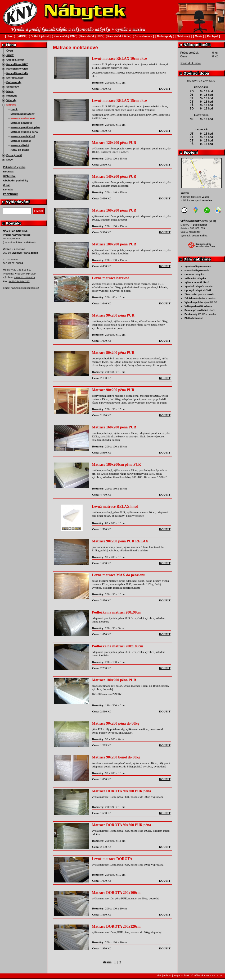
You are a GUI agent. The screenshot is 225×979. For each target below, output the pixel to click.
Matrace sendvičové (23, 136)
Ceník (14, 109)
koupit (164, 88)
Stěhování (9, 176)
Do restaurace (15, 77)
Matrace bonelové (21, 122)
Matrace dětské (20, 145)
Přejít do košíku (191, 63)
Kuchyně (11, 95)
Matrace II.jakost (21, 140)
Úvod (9, 50)
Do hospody (13, 82)
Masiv (10, 91)
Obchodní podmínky (15, 180)
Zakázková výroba (14, 167)
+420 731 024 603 (24, 277)
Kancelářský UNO (17, 68)
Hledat (38, 211)
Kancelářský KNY (17, 64)
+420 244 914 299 (25, 273)
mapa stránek (181, 975)
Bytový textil (14, 155)
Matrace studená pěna (24, 131)
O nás (6, 185)
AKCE (10, 55)
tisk (159, 975)
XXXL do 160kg (20, 149)
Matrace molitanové (23, 118)
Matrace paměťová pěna (25, 127)
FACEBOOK (10, 194)
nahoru (167, 975)
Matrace (11, 104)
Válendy (11, 100)
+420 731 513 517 (21, 269)
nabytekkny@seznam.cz (25, 287)
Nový (9, 159)
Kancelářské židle (17, 73)
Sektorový (12, 86)
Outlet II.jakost (15, 59)
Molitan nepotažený (22, 113)
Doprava (8, 171)
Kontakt (8, 189)
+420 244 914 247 (19, 281)
